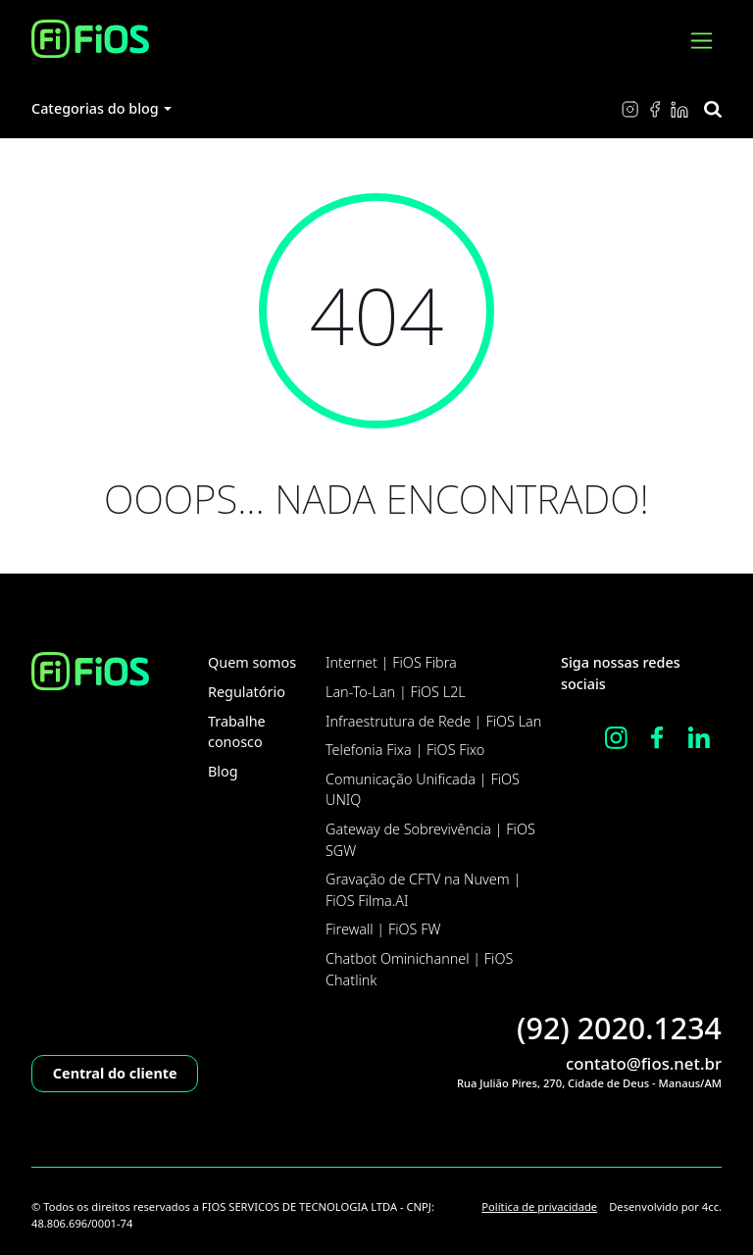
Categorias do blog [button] (95, 108)
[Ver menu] (701, 41)
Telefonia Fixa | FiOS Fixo (405, 749)
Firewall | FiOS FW (383, 929)
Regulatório (246, 691)
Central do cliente (115, 1073)
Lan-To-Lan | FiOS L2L (396, 691)
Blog (223, 771)
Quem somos (252, 662)
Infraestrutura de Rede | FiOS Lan (433, 721)
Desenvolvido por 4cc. (665, 1206)
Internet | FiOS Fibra (391, 662)
